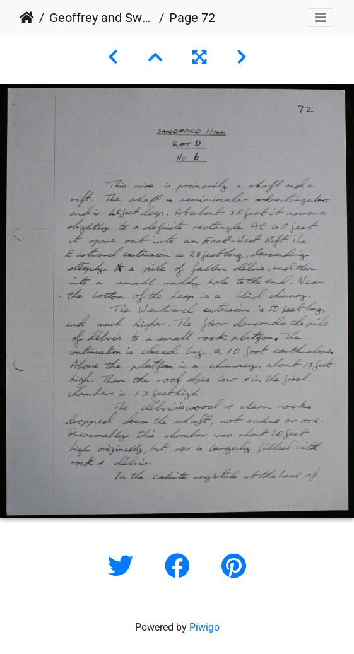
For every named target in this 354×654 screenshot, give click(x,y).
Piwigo (204, 627)
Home (27, 17)
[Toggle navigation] (320, 17)
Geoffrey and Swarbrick (101, 17)
